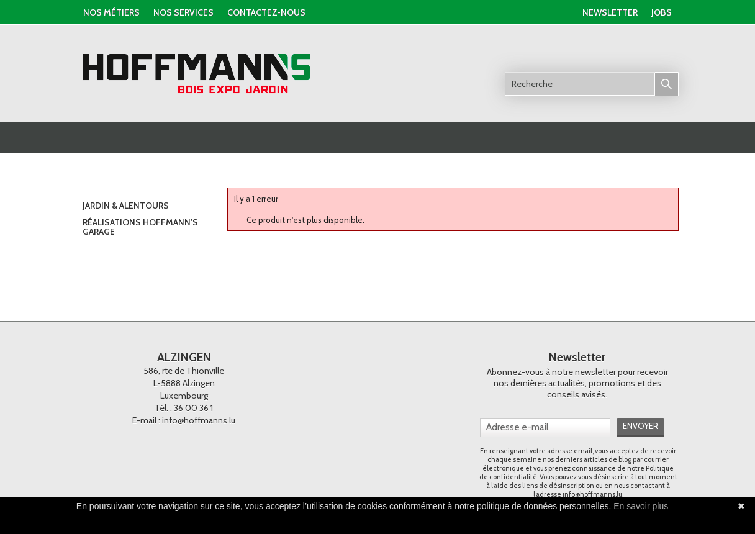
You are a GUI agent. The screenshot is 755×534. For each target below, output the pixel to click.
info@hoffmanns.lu (198, 420)
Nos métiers (111, 12)
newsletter (610, 12)
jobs (661, 12)
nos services (183, 12)
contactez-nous (266, 12)
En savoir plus (640, 506)
